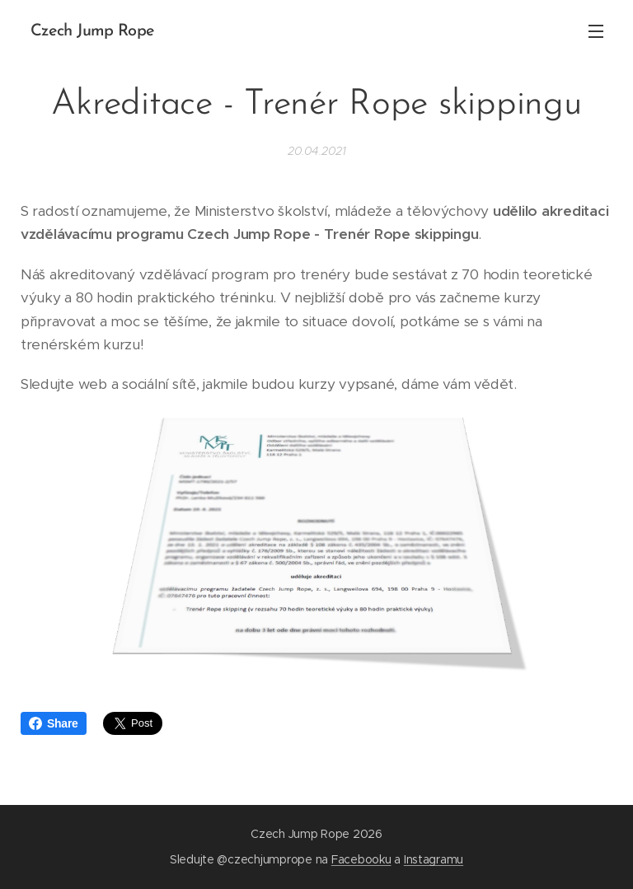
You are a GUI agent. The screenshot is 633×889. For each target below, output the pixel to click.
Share (53, 723)
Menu (595, 31)
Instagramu (433, 859)
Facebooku (361, 859)
